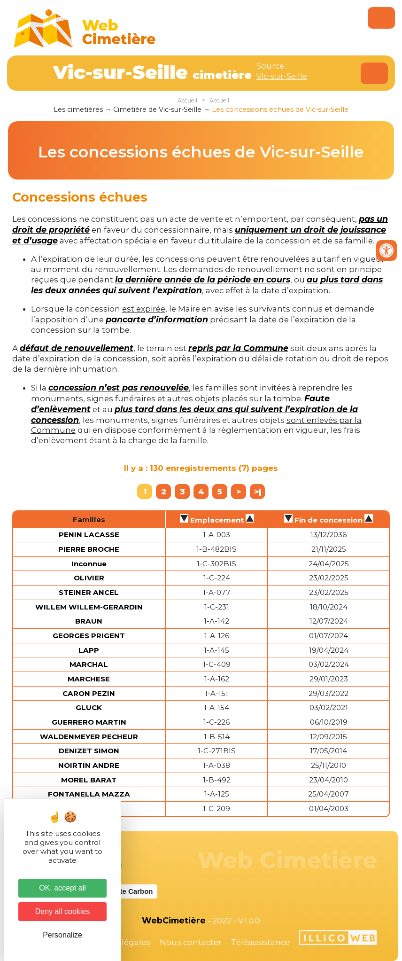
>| (257, 491)
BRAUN (88, 621)
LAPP (88, 650)
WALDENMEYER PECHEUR (89, 736)
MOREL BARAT (88, 779)
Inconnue (89, 563)
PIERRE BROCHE (88, 549)
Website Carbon (126, 891)
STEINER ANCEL (89, 592)
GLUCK (89, 707)
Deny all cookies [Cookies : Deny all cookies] (62, 911)
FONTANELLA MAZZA (89, 793)
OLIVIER (89, 577)
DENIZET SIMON (89, 750)
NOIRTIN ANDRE (88, 765)
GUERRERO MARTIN (89, 722)
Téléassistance (260, 942)
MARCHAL (89, 664)
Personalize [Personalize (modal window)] (62, 935)
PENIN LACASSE (89, 534)
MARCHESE (89, 678)
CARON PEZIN (88, 693)
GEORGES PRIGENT (89, 635)
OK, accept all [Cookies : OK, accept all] (62, 888)
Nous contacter (191, 942)
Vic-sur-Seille (281, 76)
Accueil (187, 100)
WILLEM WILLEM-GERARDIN (89, 606)
